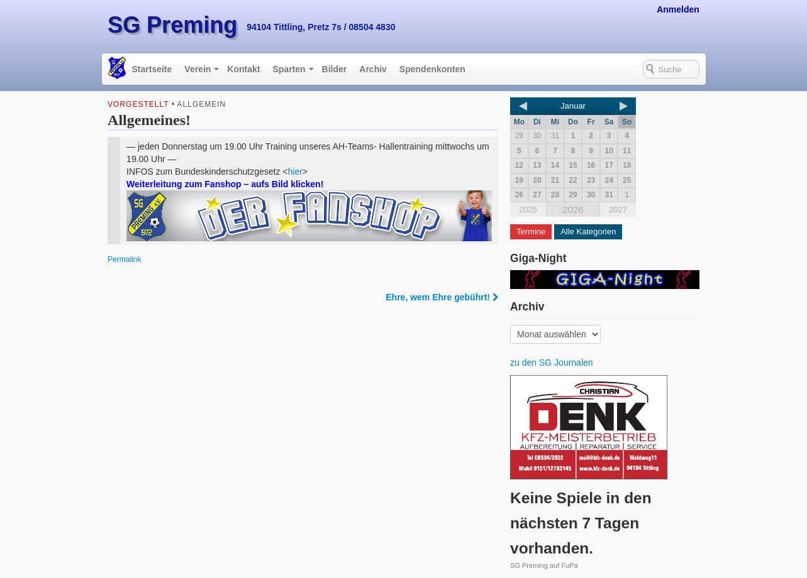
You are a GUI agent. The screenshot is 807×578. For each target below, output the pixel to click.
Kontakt (243, 69)
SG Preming (172, 25)
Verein (197, 69)
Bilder (334, 69)
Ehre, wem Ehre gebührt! (442, 297)
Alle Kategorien (588, 231)
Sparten (288, 69)
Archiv (373, 69)
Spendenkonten (432, 69)
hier (295, 171)
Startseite (152, 69)
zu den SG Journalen (551, 362)
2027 (618, 209)
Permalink (124, 259)
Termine (530, 231)
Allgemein (201, 104)
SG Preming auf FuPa (544, 565)
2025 (528, 209)
